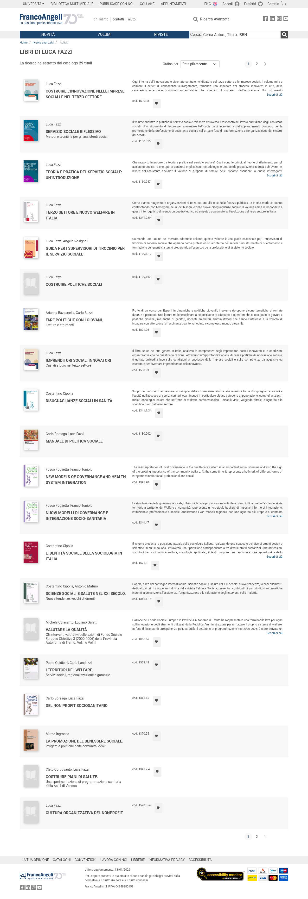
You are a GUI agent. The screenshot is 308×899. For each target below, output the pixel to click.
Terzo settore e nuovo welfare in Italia (80, 215)
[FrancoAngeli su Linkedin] (272, 19)
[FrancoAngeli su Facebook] (265, 19)
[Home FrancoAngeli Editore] (51, 19)
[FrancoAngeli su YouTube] (285, 19)
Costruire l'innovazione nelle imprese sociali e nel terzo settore (85, 94)
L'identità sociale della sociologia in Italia (84, 556)
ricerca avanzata (43, 42)
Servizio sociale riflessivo (73, 131)
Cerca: (195, 34)
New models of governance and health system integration (86, 479)
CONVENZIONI (85, 860)
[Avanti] (265, 64)
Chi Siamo (101, 19)
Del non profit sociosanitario (77, 705)
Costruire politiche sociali (74, 284)
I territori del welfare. (69, 670)
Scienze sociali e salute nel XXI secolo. (86, 593)
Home (23, 42)
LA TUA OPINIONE (35, 860)
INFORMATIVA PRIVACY (167, 860)
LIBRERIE (138, 860)
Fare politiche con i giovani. (74, 320)
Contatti (118, 19)
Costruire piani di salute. (72, 776)
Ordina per (170, 64)
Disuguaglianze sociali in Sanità (79, 401)
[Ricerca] (284, 34)
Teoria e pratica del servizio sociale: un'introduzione (84, 175)
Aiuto (131, 19)
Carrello (273, 4)
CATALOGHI (62, 860)
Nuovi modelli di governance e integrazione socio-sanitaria (77, 516)
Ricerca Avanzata (215, 19)
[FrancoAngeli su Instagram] (279, 19)
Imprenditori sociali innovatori (78, 360)
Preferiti (250, 4)
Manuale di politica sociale (74, 441)
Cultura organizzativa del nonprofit (84, 813)
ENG (207, 4)
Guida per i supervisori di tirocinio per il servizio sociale (85, 251)
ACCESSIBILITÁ (200, 860)
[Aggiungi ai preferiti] (157, 103)
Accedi (227, 4)
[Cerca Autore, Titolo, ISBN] (241, 34)
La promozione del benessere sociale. (84, 741)
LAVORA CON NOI (113, 860)
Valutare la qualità (66, 629)
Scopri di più (274, 94)
